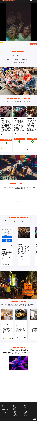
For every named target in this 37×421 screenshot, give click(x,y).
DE (33, 419)
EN (35, 419)
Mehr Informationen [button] (7, 235)
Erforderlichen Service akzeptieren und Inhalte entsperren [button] (7, 240)
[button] (19, 201)
